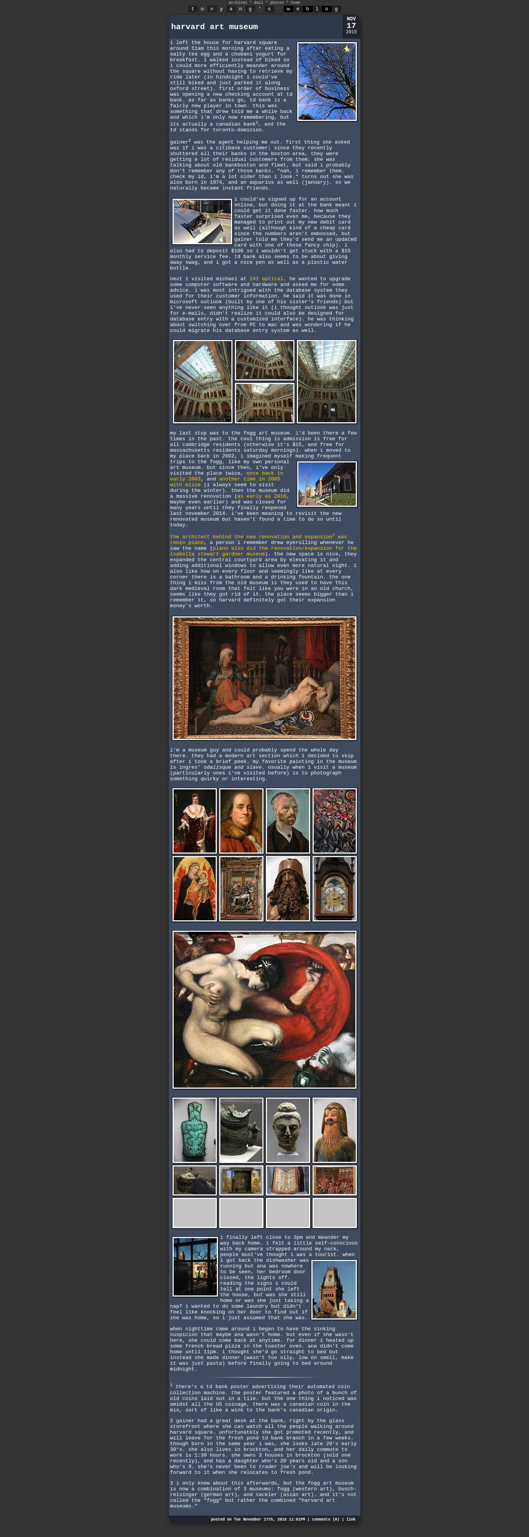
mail (258, 3)
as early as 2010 (261, 496)
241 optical (266, 279)
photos (277, 3)
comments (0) (325, 1519)
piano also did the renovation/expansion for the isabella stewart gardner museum (263, 551)
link (350, 1519)
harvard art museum (214, 27)
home (295, 3)
